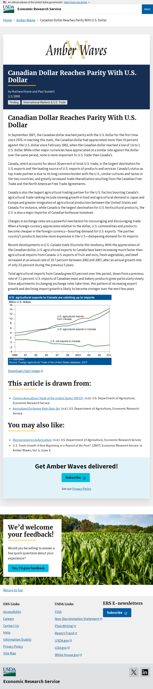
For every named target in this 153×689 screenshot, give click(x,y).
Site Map (9, 653)
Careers (8, 619)
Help (6, 632)
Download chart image (24, 371)
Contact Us (11, 626)
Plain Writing (64, 626)
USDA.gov (62, 640)
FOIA (58, 612)
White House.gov (67, 655)
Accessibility (12, 612)
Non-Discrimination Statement (77, 619)
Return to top (13, 590)
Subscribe (73, 477)
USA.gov (61, 648)
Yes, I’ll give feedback (28, 568)
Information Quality (17, 639)
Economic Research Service (39, 9)
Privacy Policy (81, 489)
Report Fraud (64, 633)
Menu (147, 9)
